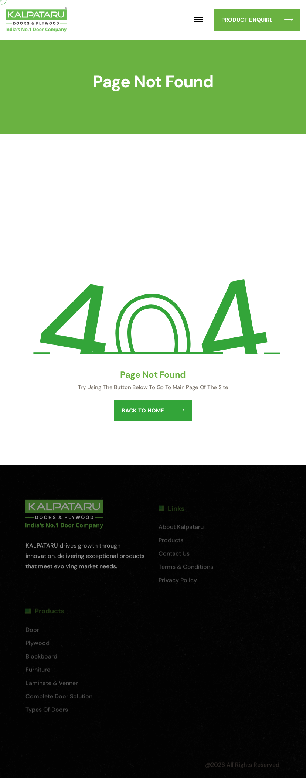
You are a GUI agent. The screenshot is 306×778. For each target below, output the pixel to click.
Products (171, 542)
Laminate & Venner (52, 685)
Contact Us (174, 556)
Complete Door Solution (59, 698)
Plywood (38, 645)
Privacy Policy (178, 582)
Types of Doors (47, 711)
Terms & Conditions (186, 569)
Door (32, 632)
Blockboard (41, 658)
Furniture (38, 672)
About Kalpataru (181, 529)
